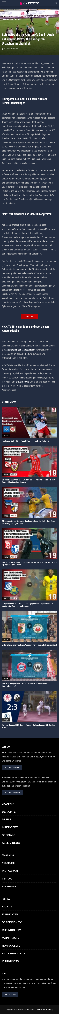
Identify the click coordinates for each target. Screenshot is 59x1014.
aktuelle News (22, 381)
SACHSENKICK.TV (14, 953)
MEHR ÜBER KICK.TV (12, 768)
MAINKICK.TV (10, 937)
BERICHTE (9, 811)
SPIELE (6, 819)
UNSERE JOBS (10, 995)
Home (4, 12)
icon (29, 422)
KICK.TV (7, 906)
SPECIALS (8, 835)
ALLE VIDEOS (11, 842)
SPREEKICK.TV (12, 922)
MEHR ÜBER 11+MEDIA (12, 793)
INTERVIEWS (10, 827)
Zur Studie (29, 316)
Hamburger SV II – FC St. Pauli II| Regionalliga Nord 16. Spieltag (26, 441)
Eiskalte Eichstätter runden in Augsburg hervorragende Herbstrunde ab (29, 645)
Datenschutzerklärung (45, 1009)
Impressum (31, 1009)
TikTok (7, 878)
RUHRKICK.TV (11, 945)
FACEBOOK (9, 886)
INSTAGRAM (10, 870)
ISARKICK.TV (10, 961)
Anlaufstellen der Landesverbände (21, 349)
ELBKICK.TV (17, 12)
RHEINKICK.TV (11, 930)
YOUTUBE (8, 862)
